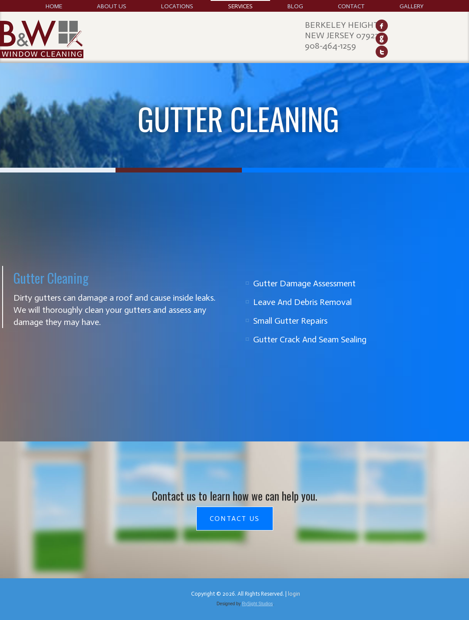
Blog (295, 6)
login (294, 593)
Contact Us (235, 518)
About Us (111, 6)
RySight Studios (257, 603)
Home (54, 6)
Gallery (411, 6)
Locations (177, 6)
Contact (351, 6)
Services (240, 6)
